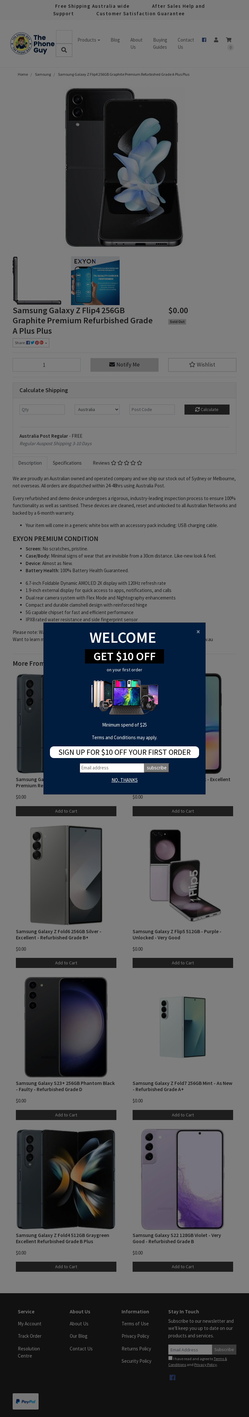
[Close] (198, 631)
